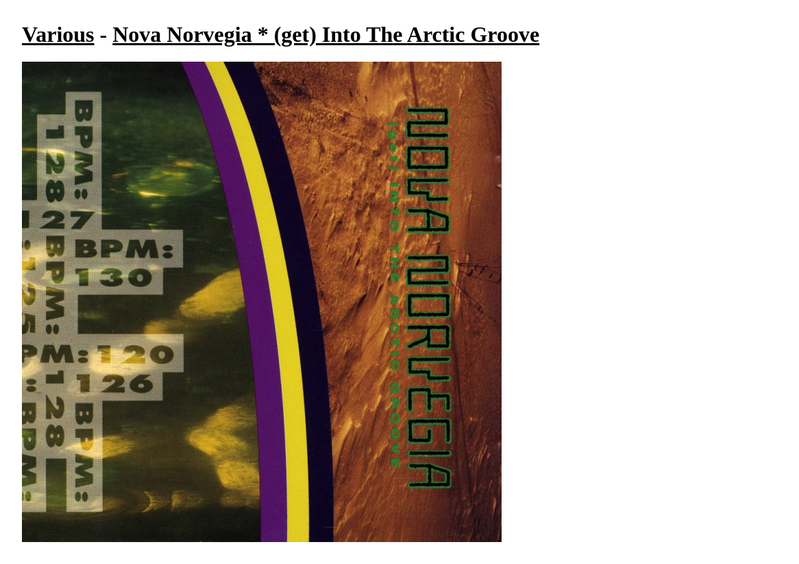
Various (58, 34)
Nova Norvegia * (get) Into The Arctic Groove (325, 34)
